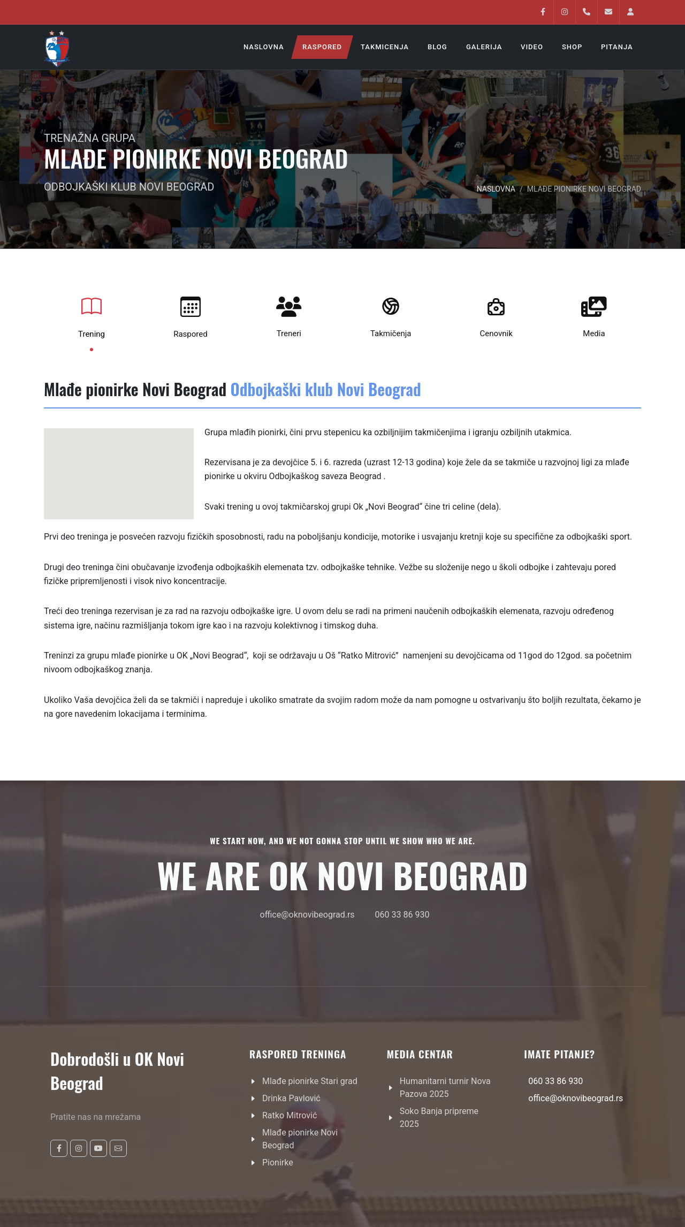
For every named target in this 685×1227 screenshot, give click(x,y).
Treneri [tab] (289, 315)
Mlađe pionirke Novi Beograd (300, 1138)
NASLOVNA (496, 189)
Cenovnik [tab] (496, 315)
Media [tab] (594, 315)
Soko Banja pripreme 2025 (439, 1117)
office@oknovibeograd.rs (307, 915)
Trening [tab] (91, 315)
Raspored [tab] (190, 315)
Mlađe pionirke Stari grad (309, 1081)
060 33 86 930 (402, 915)
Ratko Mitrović (289, 1115)
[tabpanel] (342, 565)
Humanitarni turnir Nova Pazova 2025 (445, 1087)
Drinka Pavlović (291, 1098)
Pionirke (277, 1162)
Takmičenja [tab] (391, 315)
